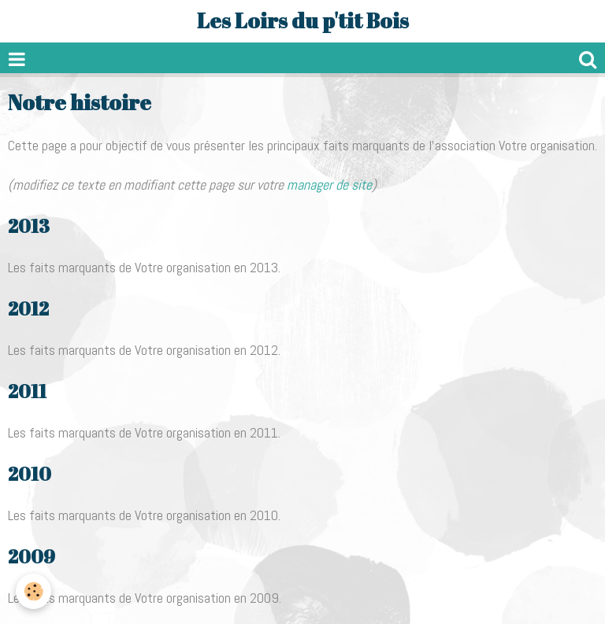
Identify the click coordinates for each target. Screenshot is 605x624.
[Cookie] (33, 591)
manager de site (329, 184)
